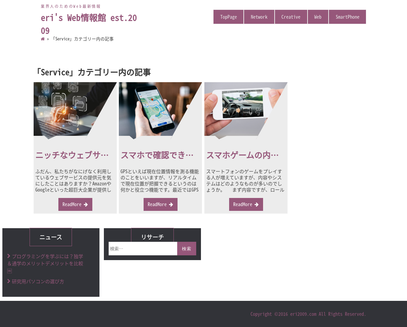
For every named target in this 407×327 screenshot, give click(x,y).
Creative (290, 16)
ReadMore (71, 204)
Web (317, 16)
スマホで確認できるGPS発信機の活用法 (192, 155)
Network (259, 16)
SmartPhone (347, 16)
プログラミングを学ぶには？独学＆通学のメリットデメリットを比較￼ (45, 263)
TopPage (228, 16)
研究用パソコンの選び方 (38, 281)
